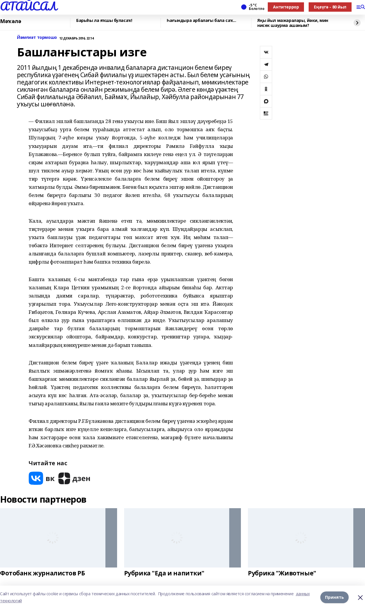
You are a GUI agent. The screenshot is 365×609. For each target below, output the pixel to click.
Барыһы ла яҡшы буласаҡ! (104, 20)
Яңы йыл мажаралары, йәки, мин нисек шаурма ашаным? (292, 23)
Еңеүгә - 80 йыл (330, 7)
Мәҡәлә (10, 21)
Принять (334, 597)
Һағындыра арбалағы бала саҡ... (201, 20)
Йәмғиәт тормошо (37, 37)
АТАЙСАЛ (28, 6)
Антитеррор (286, 7)
